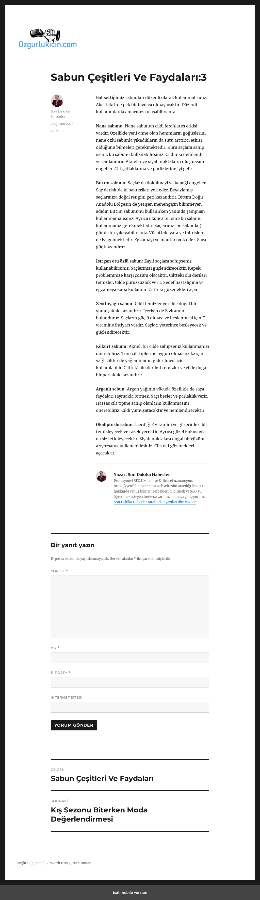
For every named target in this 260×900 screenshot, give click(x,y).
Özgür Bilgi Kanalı (31, 863)
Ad (55, 648)
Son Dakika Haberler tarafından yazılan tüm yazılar (155, 502)
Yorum (59, 571)
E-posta (61, 672)
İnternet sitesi (67, 697)
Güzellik (57, 131)
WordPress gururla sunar (70, 863)
